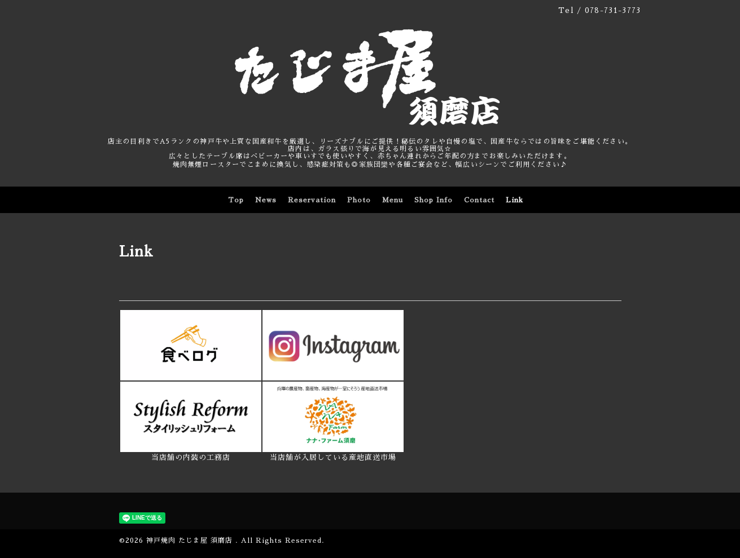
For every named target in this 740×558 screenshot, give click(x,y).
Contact (479, 200)
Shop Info (433, 200)
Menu (392, 200)
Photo (359, 200)
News (266, 200)
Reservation (312, 200)
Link (514, 200)
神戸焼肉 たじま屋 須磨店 (190, 540)
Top (236, 200)
